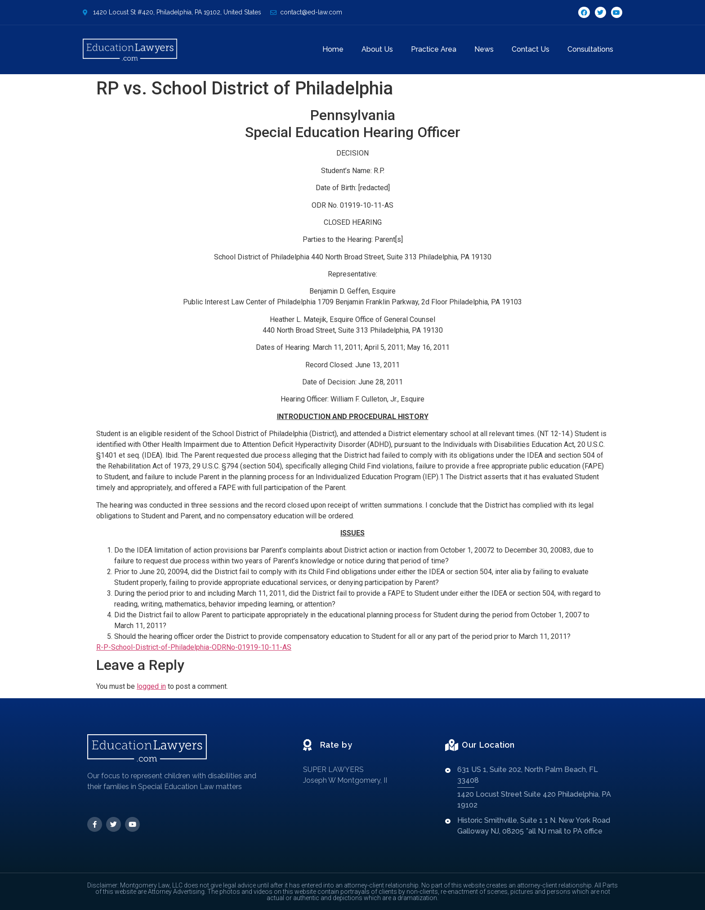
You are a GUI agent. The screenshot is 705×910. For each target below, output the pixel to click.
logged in (151, 686)
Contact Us (530, 49)
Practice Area (433, 49)
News (484, 49)
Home (333, 49)
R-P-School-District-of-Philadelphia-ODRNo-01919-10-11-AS (193, 647)
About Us (377, 49)
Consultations (590, 49)
